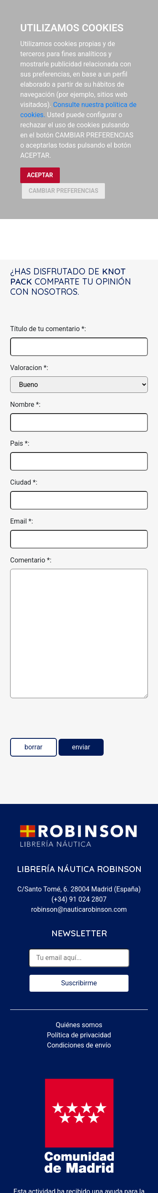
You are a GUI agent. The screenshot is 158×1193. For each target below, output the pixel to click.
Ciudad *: (23, 482)
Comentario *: (30, 560)
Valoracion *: (29, 368)
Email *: (21, 521)
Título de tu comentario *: (48, 329)
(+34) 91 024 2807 (79, 899)
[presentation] (74, 721)
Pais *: (19, 443)
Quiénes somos (79, 1025)
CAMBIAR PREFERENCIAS (63, 190)
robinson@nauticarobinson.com (79, 909)
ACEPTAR (40, 175)
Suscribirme (79, 983)
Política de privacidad (79, 1035)
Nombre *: (25, 404)
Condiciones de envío (79, 1045)
